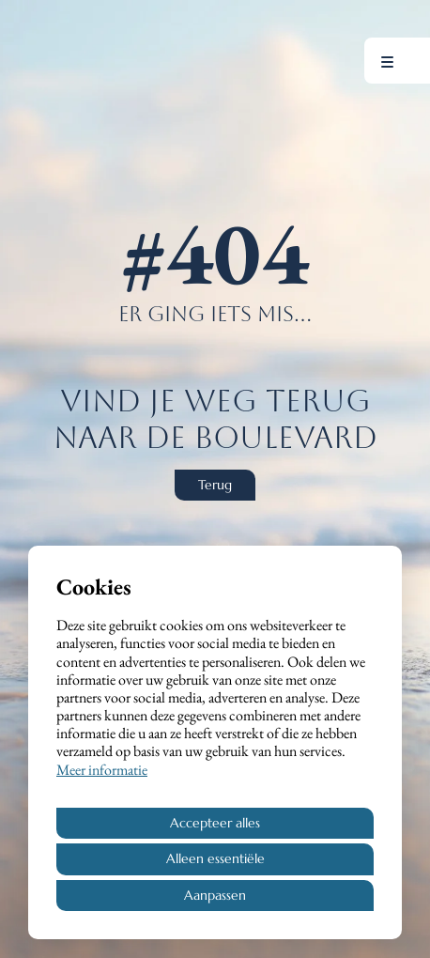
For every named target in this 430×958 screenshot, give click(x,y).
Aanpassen (215, 895)
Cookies (93, 586)
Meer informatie (101, 770)
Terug (215, 484)
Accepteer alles (215, 822)
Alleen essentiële (215, 858)
